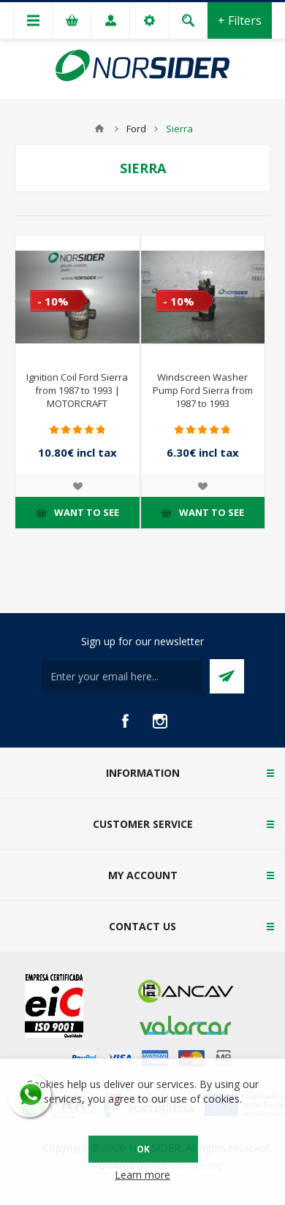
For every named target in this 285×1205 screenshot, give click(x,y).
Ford (136, 128)
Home (99, 128)
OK (143, 1149)
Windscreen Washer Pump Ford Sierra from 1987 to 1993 (203, 390)
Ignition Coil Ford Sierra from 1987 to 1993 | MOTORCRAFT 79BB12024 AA (77, 396)
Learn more (142, 1175)
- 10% (53, 301)
